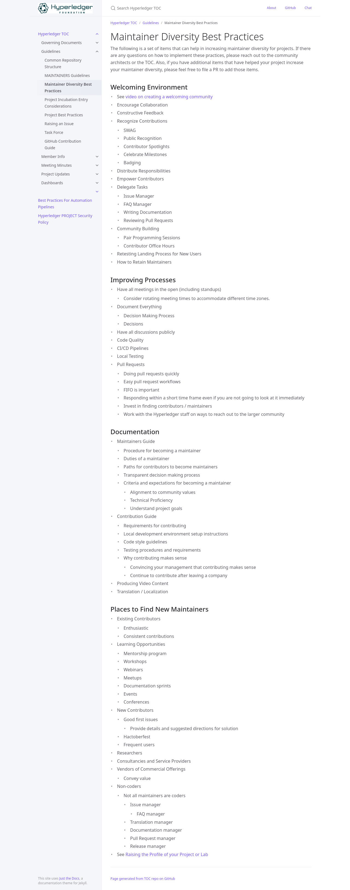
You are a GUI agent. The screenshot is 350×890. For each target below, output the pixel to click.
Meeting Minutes (56, 165)
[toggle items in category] (97, 191)
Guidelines (50, 51)
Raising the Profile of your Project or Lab (167, 854)
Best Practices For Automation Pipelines (65, 203)
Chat (308, 7)
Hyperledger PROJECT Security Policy (65, 219)
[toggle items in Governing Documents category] (97, 42)
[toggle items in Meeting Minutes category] (97, 165)
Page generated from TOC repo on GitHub (142, 878)
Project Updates (55, 174)
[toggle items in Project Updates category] (97, 174)
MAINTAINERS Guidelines (67, 75)
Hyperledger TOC (53, 33)
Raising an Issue (59, 123)
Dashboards (52, 182)
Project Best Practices (64, 114)
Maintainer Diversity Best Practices (68, 87)
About (271, 7)
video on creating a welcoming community (169, 97)
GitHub (290, 7)
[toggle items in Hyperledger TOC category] (97, 34)
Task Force (54, 132)
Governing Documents (61, 42)
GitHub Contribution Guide (63, 144)
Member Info (53, 156)
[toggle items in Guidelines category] (97, 51)
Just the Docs (69, 878)
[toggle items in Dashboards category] (97, 182)
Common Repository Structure (63, 63)
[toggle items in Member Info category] (97, 156)
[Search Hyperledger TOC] (175, 8)
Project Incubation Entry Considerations (66, 103)
